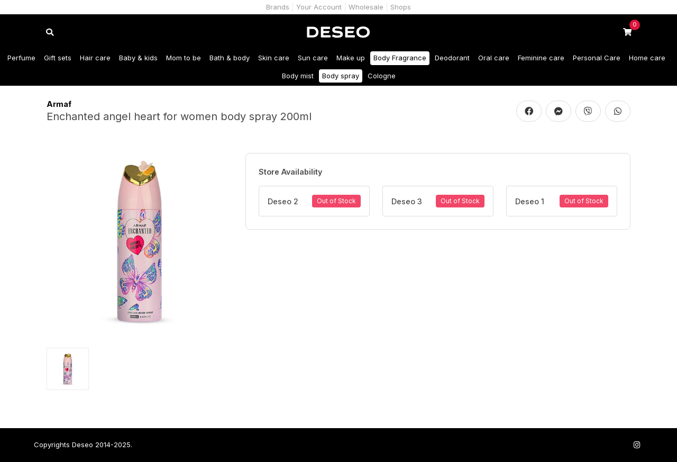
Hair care (95, 57)
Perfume (21, 57)
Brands (277, 7)
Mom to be (183, 57)
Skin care (273, 57)
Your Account (319, 7)
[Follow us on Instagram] (636, 444)
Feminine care (541, 57)
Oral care (493, 57)
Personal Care (596, 57)
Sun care (313, 57)
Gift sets (57, 57)
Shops (400, 7)
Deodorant (452, 57)
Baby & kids (138, 57)
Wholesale (366, 7)
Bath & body (229, 57)
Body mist (298, 75)
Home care (647, 57)
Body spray (340, 75)
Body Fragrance (399, 57)
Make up (350, 57)
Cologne (382, 75)
